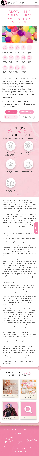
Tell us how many (9, 106)
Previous (5, 34)
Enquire (26, 112)
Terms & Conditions (12, 429)
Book (11, 112)
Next (33, 34)
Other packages (28, 410)
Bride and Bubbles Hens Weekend (28, 389)
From (8, 101)
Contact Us (19, 433)
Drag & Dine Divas (10, 410)
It (10, 117)
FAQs (33, 429)
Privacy (25, 429)
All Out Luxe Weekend (10, 388)
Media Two (22, 451)
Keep (27, 117)
